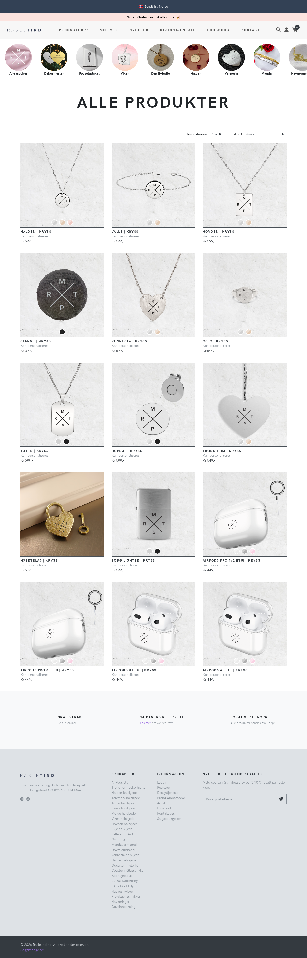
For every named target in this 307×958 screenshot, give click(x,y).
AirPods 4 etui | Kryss (225, 669)
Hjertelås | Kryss (39, 560)
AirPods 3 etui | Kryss (134, 669)
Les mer (145, 723)
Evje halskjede (122, 828)
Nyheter (139, 29)
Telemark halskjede (126, 797)
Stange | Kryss (35, 341)
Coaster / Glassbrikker (128, 870)
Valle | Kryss (125, 231)
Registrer (163, 787)
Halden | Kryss (35, 231)
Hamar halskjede (124, 859)
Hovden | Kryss (218, 231)
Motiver (109, 29)
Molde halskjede (124, 813)
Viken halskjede (123, 818)
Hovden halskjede (125, 823)
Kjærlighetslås (122, 875)
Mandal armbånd (124, 844)
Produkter (73, 29)
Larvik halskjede (123, 808)
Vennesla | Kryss (129, 341)
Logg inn (163, 782)
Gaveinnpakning (123, 906)
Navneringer (120, 901)
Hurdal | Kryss (127, 450)
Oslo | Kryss (215, 341)
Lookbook (218, 29)
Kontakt (250, 29)
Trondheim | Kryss (222, 450)
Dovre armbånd (123, 849)
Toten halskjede (123, 802)
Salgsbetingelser (169, 818)
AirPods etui (120, 782)
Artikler (162, 802)
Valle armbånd (122, 834)
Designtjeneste (178, 29)
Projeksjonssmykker (126, 896)
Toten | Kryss (34, 450)
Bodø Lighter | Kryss (133, 560)
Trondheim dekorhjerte (128, 787)
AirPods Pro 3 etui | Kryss (47, 669)
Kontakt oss (166, 813)
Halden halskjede (124, 792)
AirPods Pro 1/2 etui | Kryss (231, 560)
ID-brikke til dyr (123, 885)
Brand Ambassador (171, 797)
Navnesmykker (122, 891)
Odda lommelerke (125, 865)
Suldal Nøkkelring (125, 880)
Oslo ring (118, 839)
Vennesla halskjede (125, 854)
